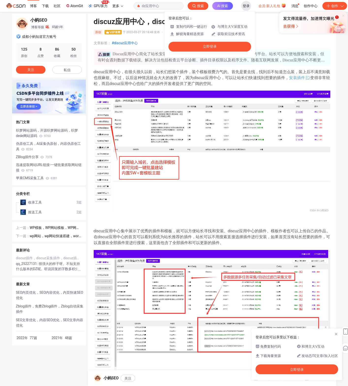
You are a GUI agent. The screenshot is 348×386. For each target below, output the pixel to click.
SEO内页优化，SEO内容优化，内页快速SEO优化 (49, 295)
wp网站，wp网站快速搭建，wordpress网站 (55, 236)
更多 (117, 6)
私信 (67, 70)
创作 (334, 6)
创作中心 (311, 6)
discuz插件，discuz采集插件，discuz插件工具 (49, 258)
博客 (33, 6)
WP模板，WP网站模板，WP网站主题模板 (55, 228)
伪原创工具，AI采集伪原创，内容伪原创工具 (48, 146)
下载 (45, 6)
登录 (246, 6)
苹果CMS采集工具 (37, 178)
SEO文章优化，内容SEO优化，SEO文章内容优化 (49, 322)
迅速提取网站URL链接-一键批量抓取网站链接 (49, 167)
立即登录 (210, 46)
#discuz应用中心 (125, 43)
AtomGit (74, 5)
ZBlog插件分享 (34, 157)
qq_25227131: (27, 264)
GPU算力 (98, 4)
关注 (127, 378)
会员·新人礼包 (272, 5)
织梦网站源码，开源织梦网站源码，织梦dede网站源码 (47, 133)
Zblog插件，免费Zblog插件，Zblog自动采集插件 (50, 309)
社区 (57, 6)
